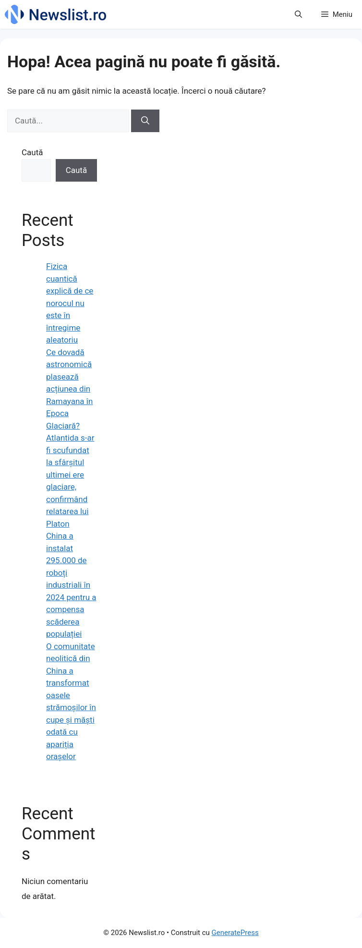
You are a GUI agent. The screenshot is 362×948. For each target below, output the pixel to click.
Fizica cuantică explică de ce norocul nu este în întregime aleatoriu (69, 303)
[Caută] (145, 121)
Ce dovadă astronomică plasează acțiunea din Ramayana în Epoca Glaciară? (69, 389)
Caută (32, 152)
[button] (298, 14)
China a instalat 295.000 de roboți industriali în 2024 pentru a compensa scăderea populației (71, 585)
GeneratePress (235, 932)
